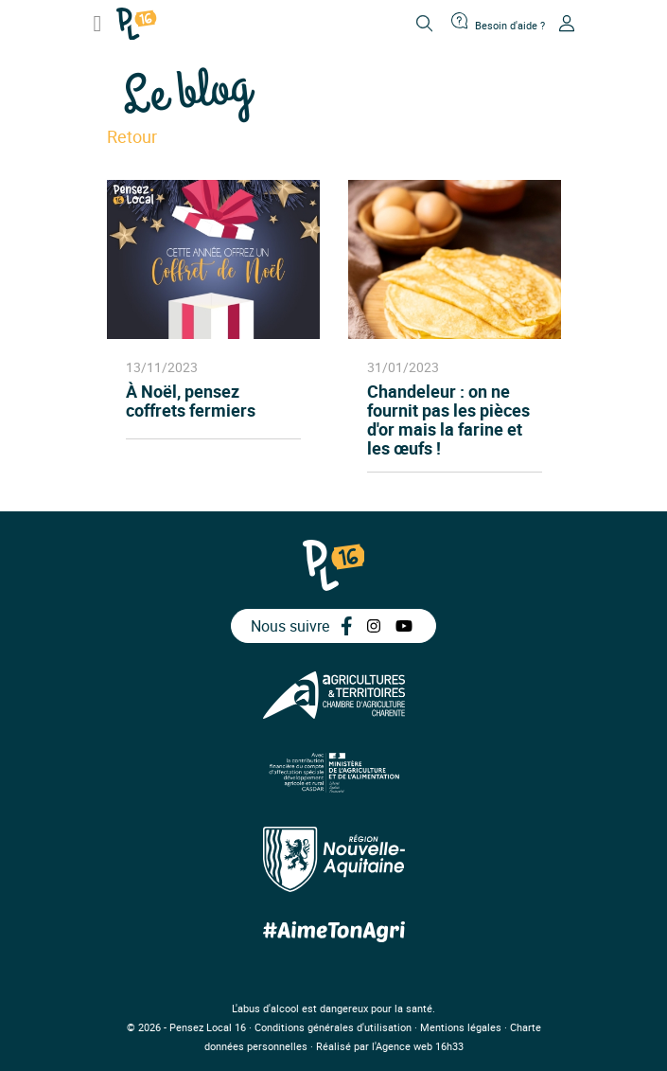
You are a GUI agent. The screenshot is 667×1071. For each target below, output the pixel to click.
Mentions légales (460, 1027)
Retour (132, 136)
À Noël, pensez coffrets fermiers (190, 401)
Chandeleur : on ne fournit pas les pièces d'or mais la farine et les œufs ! (448, 419)
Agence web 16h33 (420, 1046)
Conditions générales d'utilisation (333, 1027)
